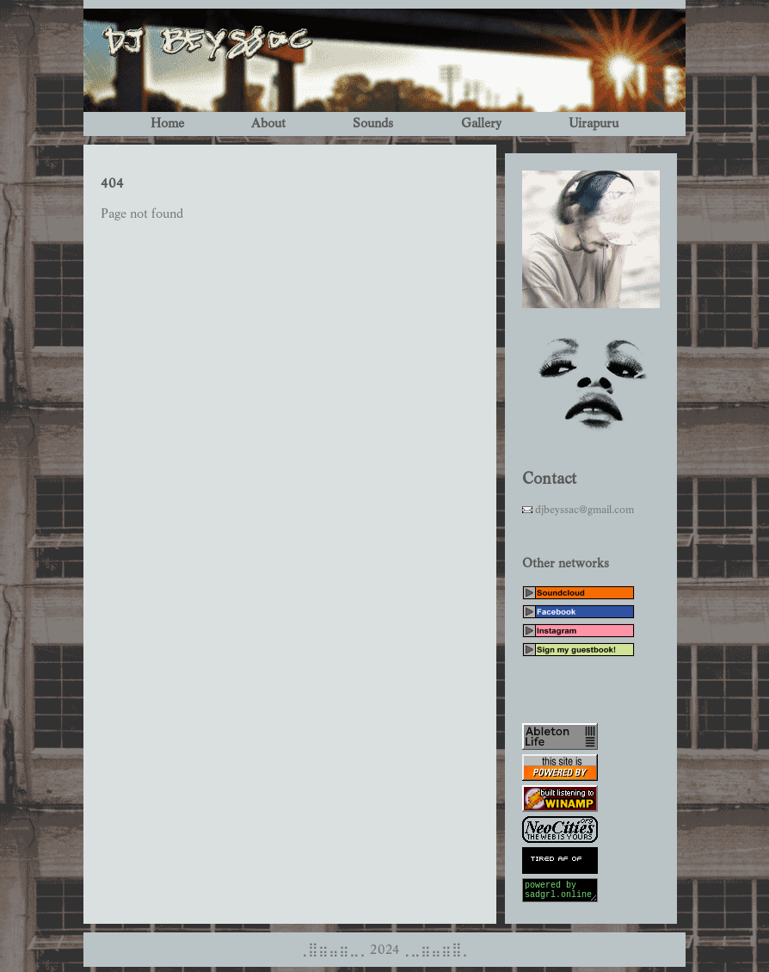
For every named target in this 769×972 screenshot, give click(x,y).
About (268, 124)
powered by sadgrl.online (560, 892)
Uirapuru (593, 124)
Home (167, 124)
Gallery (481, 124)
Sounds (373, 124)
